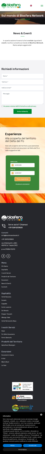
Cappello (4, 304)
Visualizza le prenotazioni (22, 184)
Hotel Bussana (6, 297)
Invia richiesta (22, 111)
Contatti (4, 287)
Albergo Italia (5, 317)
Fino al (12, 169)
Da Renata (4, 310)
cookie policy (17, 429)
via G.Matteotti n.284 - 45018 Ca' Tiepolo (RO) (9, 244)
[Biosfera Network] (11, 218)
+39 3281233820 (15, 228)
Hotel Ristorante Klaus (8, 321)
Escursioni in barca (7, 355)
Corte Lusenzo (6, 307)
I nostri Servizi (6, 273)
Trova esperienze (22, 179)
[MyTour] (11, 5)
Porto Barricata (6, 337)
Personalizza (22, 449)
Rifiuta (12, 445)
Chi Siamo (4, 266)
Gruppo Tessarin (6, 314)
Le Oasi (3, 365)
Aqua (3, 331)
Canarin (3, 300)
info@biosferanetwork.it (10, 235)
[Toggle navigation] (42, 5)
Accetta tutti (32, 445)
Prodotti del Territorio (8, 276)
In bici (3, 358)
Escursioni (4, 280)
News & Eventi (6, 283)
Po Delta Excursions (8, 334)
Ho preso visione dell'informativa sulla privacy (19, 106)
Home (17, 19)
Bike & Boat (5, 362)
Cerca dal (14, 161)
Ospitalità (4, 270)
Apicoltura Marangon (8, 345)
